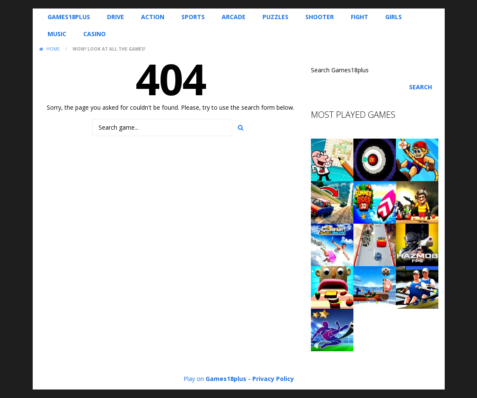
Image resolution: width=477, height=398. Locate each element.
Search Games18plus (340, 70)
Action (152, 17)
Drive (115, 17)
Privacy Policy (273, 379)
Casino (94, 34)
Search (420, 87)
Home (53, 49)
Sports (193, 17)
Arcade (234, 17)
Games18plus (69, 17)
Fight (359, 17)
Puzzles (275, 17)
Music (57, 34)
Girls (393, 17)
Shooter (319, 17)
